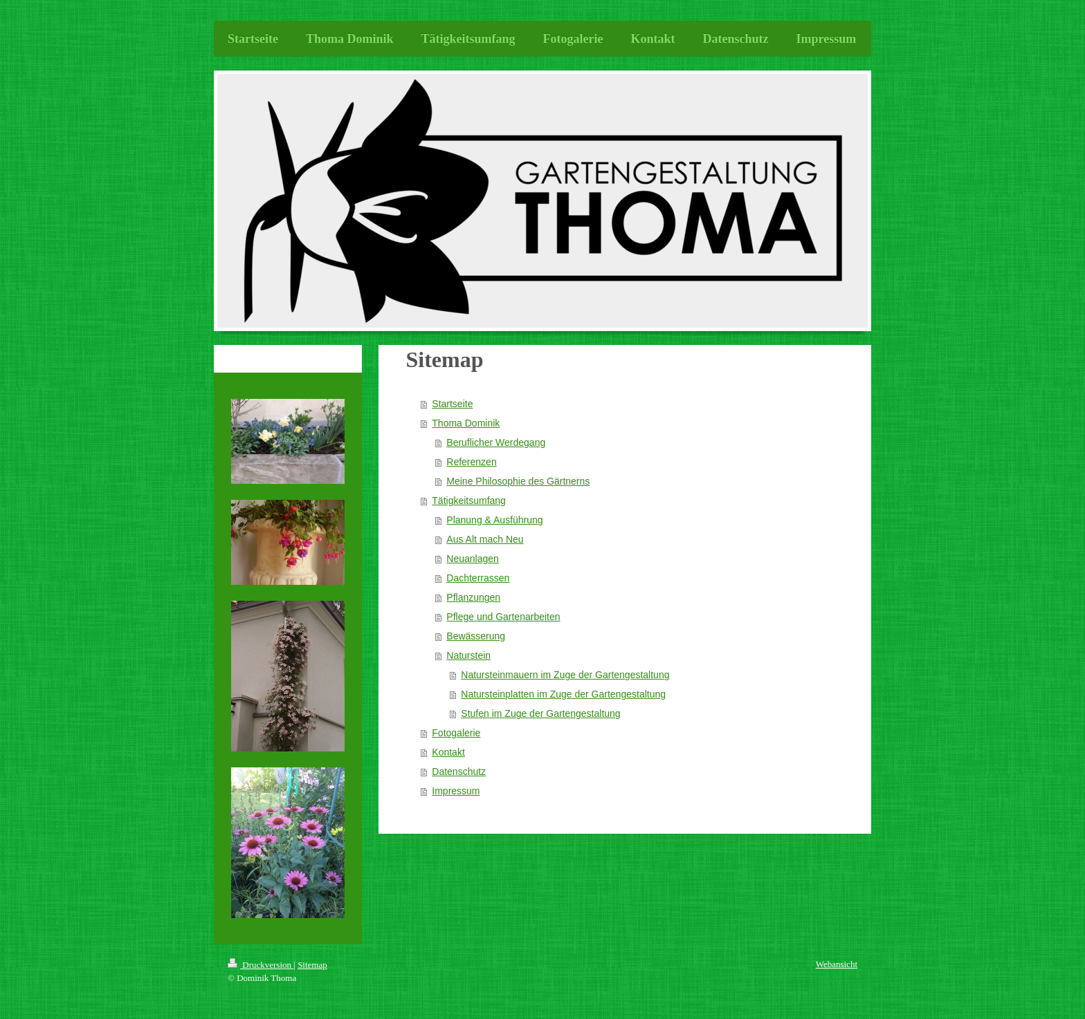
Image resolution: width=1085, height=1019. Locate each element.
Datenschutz (459, 771)
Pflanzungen (473, 597)
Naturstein (468, 655)
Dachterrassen (477, 577)
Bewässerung (475, 636)
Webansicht (836, 964)
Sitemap (312, 965)
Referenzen (471, 461)
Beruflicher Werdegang (495, 442)
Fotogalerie (456, 732)
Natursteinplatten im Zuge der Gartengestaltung (563, 694)
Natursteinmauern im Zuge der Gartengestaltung (565, 674)
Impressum (456, 790)
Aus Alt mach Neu (484, 539)
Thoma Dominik (466, 423)
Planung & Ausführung (494, 519)
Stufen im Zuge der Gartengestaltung (540, 713)
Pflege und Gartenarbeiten (503, 616)
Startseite (452, 403)
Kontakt (448, 752)
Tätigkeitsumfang (469, 500)
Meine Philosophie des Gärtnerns (518, 481)
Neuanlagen (472, 558)
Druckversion (260, 965)
